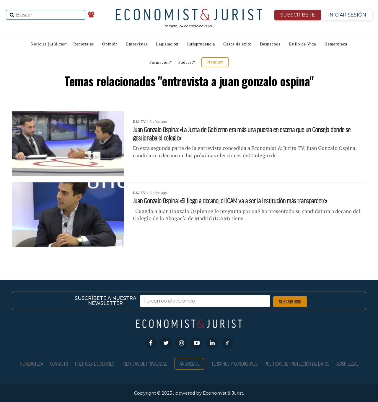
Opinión (110, 44)
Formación (159, 62)
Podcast (185, 62)
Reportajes (83, 44)
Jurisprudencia (201, 44)
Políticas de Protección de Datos (297, 363)
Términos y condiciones (234, 363)
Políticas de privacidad (144, 363)
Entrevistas (137, 44)
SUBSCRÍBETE (297, 15)
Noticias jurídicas (48, 44)
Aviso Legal (347, 363)
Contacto (59, 363)
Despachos (270, 44)
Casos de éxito (237, 44)
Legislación (167, 44)
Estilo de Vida (302, 44)
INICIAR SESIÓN (347, 15)
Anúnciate (189, 363)
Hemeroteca (336, 44)
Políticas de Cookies (94, 363)
